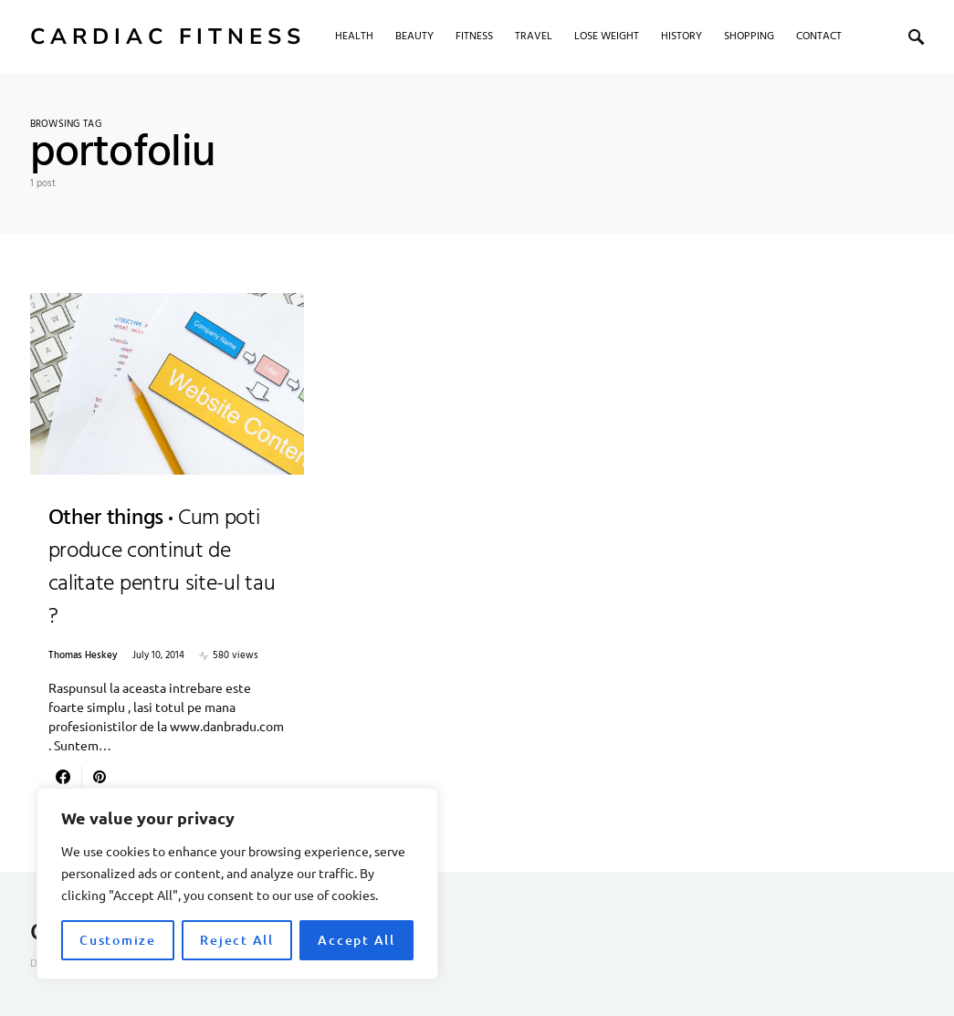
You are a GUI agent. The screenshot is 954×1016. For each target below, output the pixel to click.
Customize (117, 939)
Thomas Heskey (83, 656)
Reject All (237, 939)
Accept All (356, 939)
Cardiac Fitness (168, 36)
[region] (237, 883)
